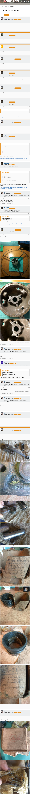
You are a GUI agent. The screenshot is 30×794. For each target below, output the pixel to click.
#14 (29, 354)
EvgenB (5, 34)
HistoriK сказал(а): (5, 109)
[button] (2, 1)
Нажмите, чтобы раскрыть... (15, 182)
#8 (29, 126)
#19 (29, 434)
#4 (29, 63)
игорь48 (5, 45)
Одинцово (18, 75)
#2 (29, 39)
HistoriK (2, 12)
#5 (29, 77)
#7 (29, 106)
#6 (29, 92)
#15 (29, 367)
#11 (29, 198)
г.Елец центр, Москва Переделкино (18, 49)
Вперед (7, 14)
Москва (8, 22)
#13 (29, 234)
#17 (29, 403)
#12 (29, 213)
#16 (29, 387)
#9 (29, 140)
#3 (29, 51)
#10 (29, 169)
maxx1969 (6, 362)
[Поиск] (28, 1)
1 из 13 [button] (2, 14)
